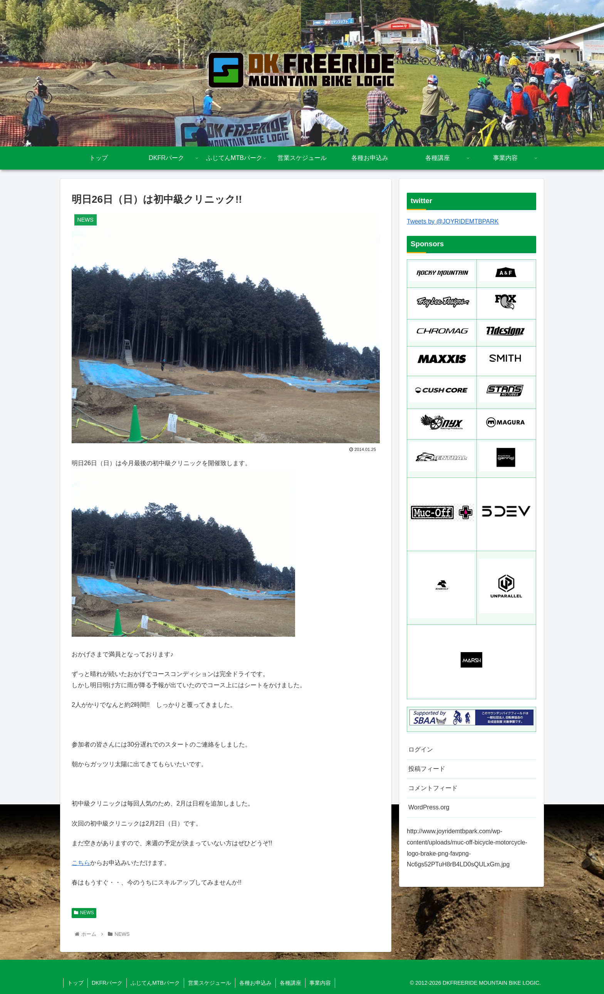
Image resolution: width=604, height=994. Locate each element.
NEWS (84, 912)
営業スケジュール (209, 983)
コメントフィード (433, 788)
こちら (81, 862)
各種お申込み (255, 983)
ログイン (420, 749)
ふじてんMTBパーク (155, 983)
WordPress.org (428, 807)
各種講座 (290, 983)
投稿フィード (426, 768)
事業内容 (320, 983)
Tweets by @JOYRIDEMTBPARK (452, 221)
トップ (75, 983)
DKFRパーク (107, 983)
